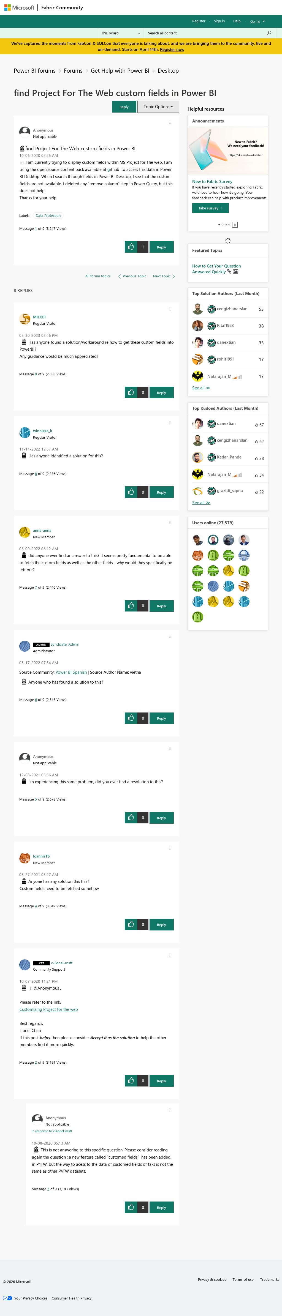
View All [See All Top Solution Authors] (201, 388)
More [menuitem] (210, 7)
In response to (52, 1131)
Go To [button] (255, 21)
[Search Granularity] (120, 33)
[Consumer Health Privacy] (71, 1298)
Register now (172, 49)
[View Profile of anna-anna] (42, 530)
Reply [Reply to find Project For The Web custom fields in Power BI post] (161, 247)
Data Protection (48, 215)
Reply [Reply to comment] (161, 392)
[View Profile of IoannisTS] (41, 856)
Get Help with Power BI (120, 70)
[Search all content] (209, 33)
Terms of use (243, 1279)
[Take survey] (210, 208)
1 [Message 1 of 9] (36, 228)
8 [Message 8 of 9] (36, 473)
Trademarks (269, 1279)
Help (237, 20)
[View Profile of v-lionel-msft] (61, 962)
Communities (166, 7)
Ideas (142, 7)
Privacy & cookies (212, 1279)
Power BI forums (35, 70)
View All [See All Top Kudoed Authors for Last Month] (201, 502)
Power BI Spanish (71, 672)
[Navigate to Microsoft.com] (19, 7)
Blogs (191, 7)
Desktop (168, 70)
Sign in (219, 20)
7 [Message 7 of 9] (36, 587)
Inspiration (119, 7)
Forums (95, 7)
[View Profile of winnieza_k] (42, 430)
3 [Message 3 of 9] (48, 1188)
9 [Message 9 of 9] (36, 374)
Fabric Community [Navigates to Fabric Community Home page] (62, 7)
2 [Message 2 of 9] (36, 1062)
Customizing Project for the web (49, 1009)
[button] (124, 106)
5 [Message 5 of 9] (36, 799)
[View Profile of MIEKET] (39, 317)
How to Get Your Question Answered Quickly (216, 269)
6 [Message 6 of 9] (36, 699)
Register (198, 20)
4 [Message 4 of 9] (36, 905)
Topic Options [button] (156, 106)
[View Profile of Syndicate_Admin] (65, 644)
